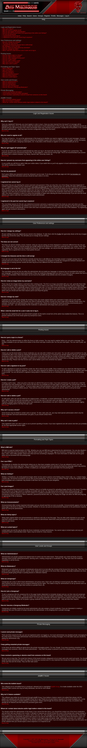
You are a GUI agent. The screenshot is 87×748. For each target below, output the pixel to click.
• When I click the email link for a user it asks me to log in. (18, 50)
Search (29, 16)
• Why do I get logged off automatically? (13, 31)
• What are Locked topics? (9, 77)
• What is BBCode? (6, 68)
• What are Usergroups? (8, 84)
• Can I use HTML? (6, 69)
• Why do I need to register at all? (11, 30)
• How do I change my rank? (9, 49)
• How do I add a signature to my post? (12, 58)
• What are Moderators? (8, 83)
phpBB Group (55, 686)
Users (35, 16)
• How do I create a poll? (8, 59)
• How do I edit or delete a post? (10, 56)
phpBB (39, 741)
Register (47, 16)
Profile (53, 16)
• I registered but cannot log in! (10, 36)
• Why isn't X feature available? (10, 101)
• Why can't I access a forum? (10, 62)
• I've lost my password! (8, 34)
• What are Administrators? (9, 81)
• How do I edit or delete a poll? (10, 60)
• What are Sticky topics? (8, 75)
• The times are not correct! (9, 43)
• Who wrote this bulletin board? (10, 99)
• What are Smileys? (7, 71)
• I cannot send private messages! (11, 92)
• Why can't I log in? (7, 28)
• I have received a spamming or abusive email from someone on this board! (23, 94)
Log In (67, 16)
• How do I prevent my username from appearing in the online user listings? (23, 33)
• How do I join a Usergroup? (9, 85)
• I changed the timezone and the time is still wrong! (16, 44)
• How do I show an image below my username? (15, 47)
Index (19, 16)
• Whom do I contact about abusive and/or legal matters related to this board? (24, 102)
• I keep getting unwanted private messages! (14, 93)
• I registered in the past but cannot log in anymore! (16, 37)
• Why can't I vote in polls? (9, 63)
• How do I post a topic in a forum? (11, 55)
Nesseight (61, 739)
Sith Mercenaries (43, 739)
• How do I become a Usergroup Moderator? (14, 87)
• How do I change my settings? (10, 42)
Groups (40, 16)
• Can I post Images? (7, 72)
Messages (60, 16)
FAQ (24, 16)
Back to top (5, 130)
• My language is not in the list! (10, 46)
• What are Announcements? (9, 74)
